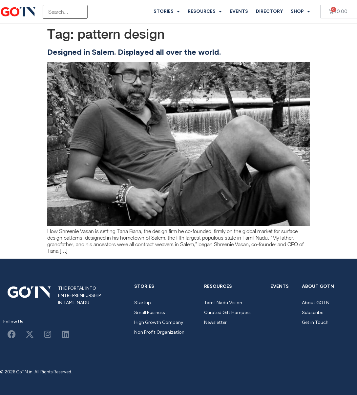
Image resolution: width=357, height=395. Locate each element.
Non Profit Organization (159, 332)
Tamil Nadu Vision (223, 303)
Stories (167, 11)
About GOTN (318, 286)
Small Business (149, 312)
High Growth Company (158, 322)
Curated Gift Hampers (227, 312)
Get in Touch (315, 322)
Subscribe (312, 312)
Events (239, 11)
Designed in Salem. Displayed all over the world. (134, 52)
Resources (205, 11)
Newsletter (215, 322)
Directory (269, 11)
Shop (300, 11)
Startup (142, 303)
